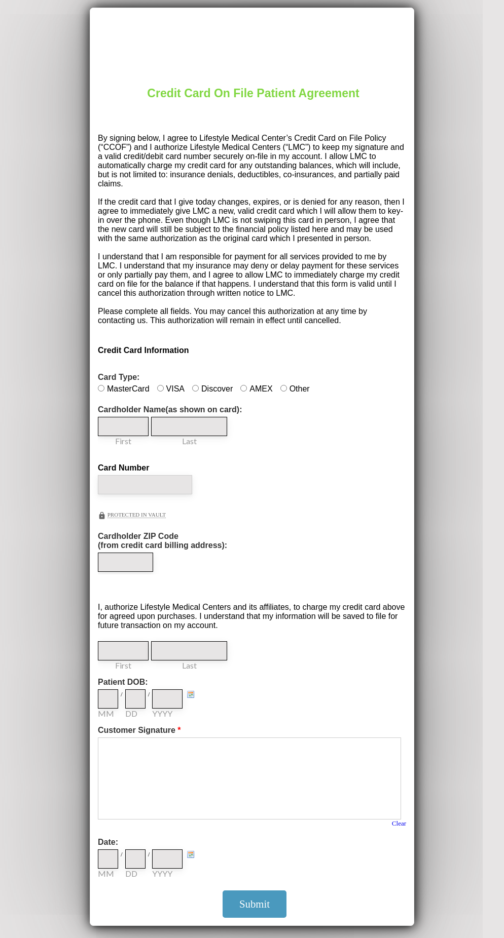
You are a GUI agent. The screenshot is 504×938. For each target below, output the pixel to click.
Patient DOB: (123, 682)
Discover (217, 388)
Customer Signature (139, 730)
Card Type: (118, 377)
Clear (399, 823)
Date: (108, 842)
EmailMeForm (252, 41)
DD (131, 713)
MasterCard (128, 388)
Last (189, 441)
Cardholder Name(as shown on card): (170, 409)
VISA (175, 388)
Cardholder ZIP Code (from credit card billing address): (162, 541)
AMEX (260, 388)
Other (300, 388)
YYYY (162, 713)
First (123, 441)
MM (106, 713)
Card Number (123, 467)
